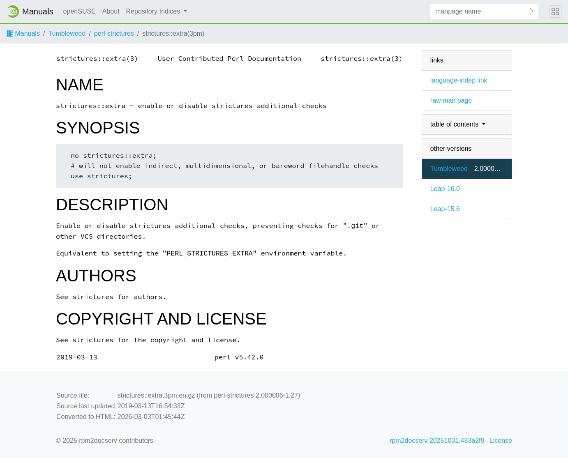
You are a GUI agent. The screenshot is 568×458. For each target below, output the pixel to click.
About (111, 11)
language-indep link (458, 80)
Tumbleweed (66, 33)
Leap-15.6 (445, 208)
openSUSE (79, 11)
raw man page (451, 100)
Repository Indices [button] (154, 11)
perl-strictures (114, 33)
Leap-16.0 (445, 188)
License (500, 440)
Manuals (23, 33)
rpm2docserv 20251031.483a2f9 (437, 440)
